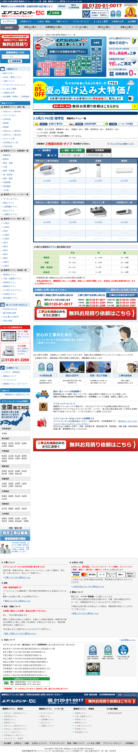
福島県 (10, 446)
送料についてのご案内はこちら (17, 601)
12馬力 (6, 266)
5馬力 (5, 250)
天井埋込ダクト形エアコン (14, 735)
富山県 (17, 456)
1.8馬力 (6, 227)
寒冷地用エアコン (10, 298)
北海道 (96, 43)
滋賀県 (10, 483)
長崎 (40, 66)
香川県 (4, 508)
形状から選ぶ (30, 27)
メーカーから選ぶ (80, 27)
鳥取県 (4, 496)
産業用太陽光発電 (115, 713)
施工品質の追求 (9, 313)
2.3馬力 (6, 235)
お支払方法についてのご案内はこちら (88, 586)
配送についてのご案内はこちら (86, 613)
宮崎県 (10, 521)
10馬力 (6, 262)
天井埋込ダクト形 (10, 142)
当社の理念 (7, 321)
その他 (6, 190)
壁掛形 (6, 127)
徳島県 (17, 508)
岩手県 (10, 443)
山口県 (4, 499)
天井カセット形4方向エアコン (15, 713)
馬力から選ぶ (104, 27)
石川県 (10, 456)
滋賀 (79, 65)
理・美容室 (7, 175)
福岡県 (4, 518)
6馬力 (5, 254)
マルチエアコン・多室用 (13, 738)
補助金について (9, 376)
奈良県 (4, 486)
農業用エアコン (9, 286)
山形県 (4, 446)
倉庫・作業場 (8, 171)
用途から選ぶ (126, 27)
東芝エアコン (8, 203)
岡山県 (17, 496)
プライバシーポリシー (112, 743)
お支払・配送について (12, 77)
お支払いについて (39, 743)
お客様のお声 (118, 21)
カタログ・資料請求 (11, 372)
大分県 (24, 518)
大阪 (71, 70)
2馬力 (5, 231)
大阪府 (24, 483)
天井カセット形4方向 (12, 111)
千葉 (99, 70)
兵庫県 (17, 483)
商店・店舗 (7, 163)
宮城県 (24, 443)
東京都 (4, 474)
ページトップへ (129, 694)
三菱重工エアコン (10, 214)
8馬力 (5, 258)
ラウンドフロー (9, 115)
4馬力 (5, 246)
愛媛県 (10, 508)
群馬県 (4, 471)
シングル (47, 180)
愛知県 (24, 458)
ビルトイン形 (8, 139)
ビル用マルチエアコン (12, 290)
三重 (79, 70)
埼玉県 (24, 471)
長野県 (24, 456)
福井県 (4, 458)
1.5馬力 (6, 223)
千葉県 (10, 474)
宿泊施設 (7, 186)
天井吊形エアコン (11, 716)
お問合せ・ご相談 (21, 743)
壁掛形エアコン (10, 719)
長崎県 (10, 518)
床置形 (6, 123)
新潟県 (4, 456)
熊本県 (4, 521)
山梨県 (17, 458)
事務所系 (7, 155)
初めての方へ (8, 73)
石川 (79, 60)
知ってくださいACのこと (16, 305)
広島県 (24, 496)
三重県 (10, 486)
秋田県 (17, 443)
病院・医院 (7, 178)
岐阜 (83, 64)
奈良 (75, 70)
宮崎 (47, 71)
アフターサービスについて (14, 85)
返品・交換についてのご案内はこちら (20, 633)
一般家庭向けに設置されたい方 (16, 394)
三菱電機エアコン (10, 207)
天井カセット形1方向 (12, 135)
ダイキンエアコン (10, 199)
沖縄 (39, 74)
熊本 (44, 71)
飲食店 (6, 159)
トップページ (9, 21)
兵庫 (68, 66)
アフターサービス (81, 21)
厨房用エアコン (9, 275)
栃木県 (10, 471)
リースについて (9, 380)
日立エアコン (8, 210)
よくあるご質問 (101, 21)
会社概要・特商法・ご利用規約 (16, 96)
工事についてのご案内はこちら (17, 577)
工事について (62, 21)
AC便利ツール (12, 368)
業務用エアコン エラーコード (15, 384)
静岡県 (4, 461)
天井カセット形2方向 (12, 131)
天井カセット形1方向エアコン (15, 729)
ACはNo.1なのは (10, 309)
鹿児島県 (18, 521)
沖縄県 (26, 521)
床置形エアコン (10, 723)
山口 (54, 65)
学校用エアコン (9, 282)
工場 (5, 167)
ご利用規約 (129, 743)
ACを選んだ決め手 (11, 317)
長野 (88, 64)
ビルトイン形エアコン (12, 732)
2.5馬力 (6, 239)
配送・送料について (75, 743)
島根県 (10, 496)
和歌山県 (18, 486)
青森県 (4, 443)
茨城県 (17, 471)
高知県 (24, 508)
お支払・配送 (44, 21)
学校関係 (7, 182)
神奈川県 (18, 474)
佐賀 (44, 66)
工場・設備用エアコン (12, 278)
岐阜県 (10, 458)
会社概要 (132, 21)
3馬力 (5, 243)
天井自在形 (7, 146)
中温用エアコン (9, 294)
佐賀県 (17, 518)
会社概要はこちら (128, 640)
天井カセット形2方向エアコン (15, 726)
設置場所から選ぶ (54, 27)
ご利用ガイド (26, 21)
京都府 (4, 483)
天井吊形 (7, 119)
